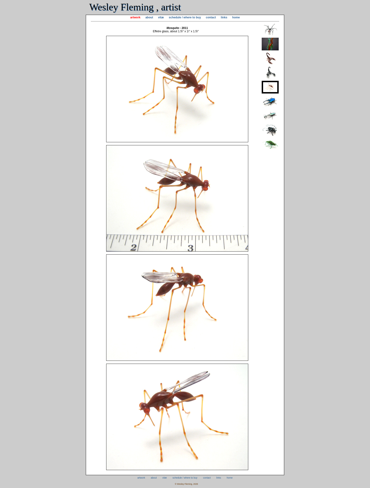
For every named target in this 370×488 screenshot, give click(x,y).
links (224, 17)
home (236, 17)
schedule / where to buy (185, 17)
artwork (135, 17)
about (149, 17)
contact (211, 17)
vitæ (161, 17)
